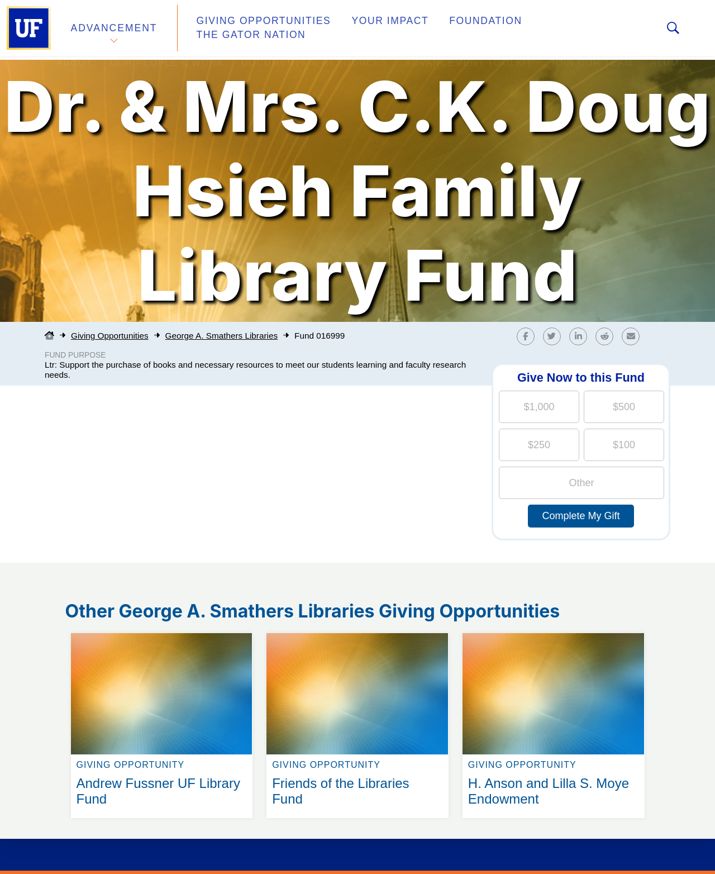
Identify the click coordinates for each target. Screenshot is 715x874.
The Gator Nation (566, 30)
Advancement (114, 30)
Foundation (461, 30)
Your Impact (372, 30)
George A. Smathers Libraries (221, 335)
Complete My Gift (580, 515)
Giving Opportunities (254, 30)
